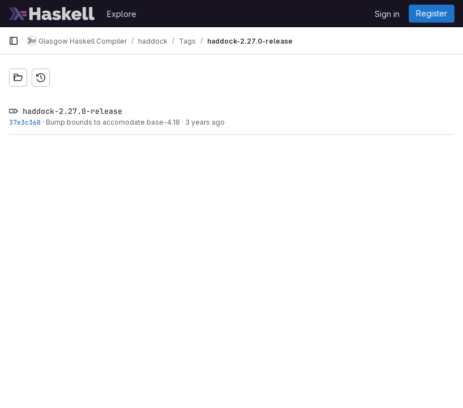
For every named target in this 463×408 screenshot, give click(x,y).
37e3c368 (25, 122)
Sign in (387, 14)
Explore (121, 14)
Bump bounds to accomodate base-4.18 (113, 122)
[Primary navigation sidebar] (14, 41)
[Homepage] (52, 14)
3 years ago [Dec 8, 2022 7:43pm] (205, 122)
